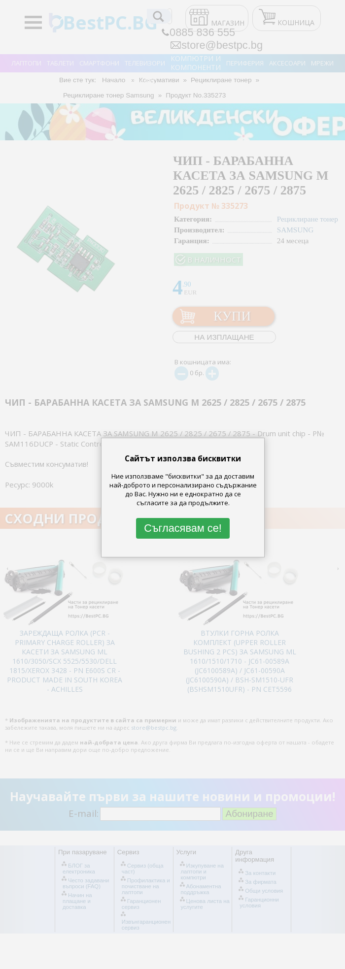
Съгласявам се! (183, 528)
